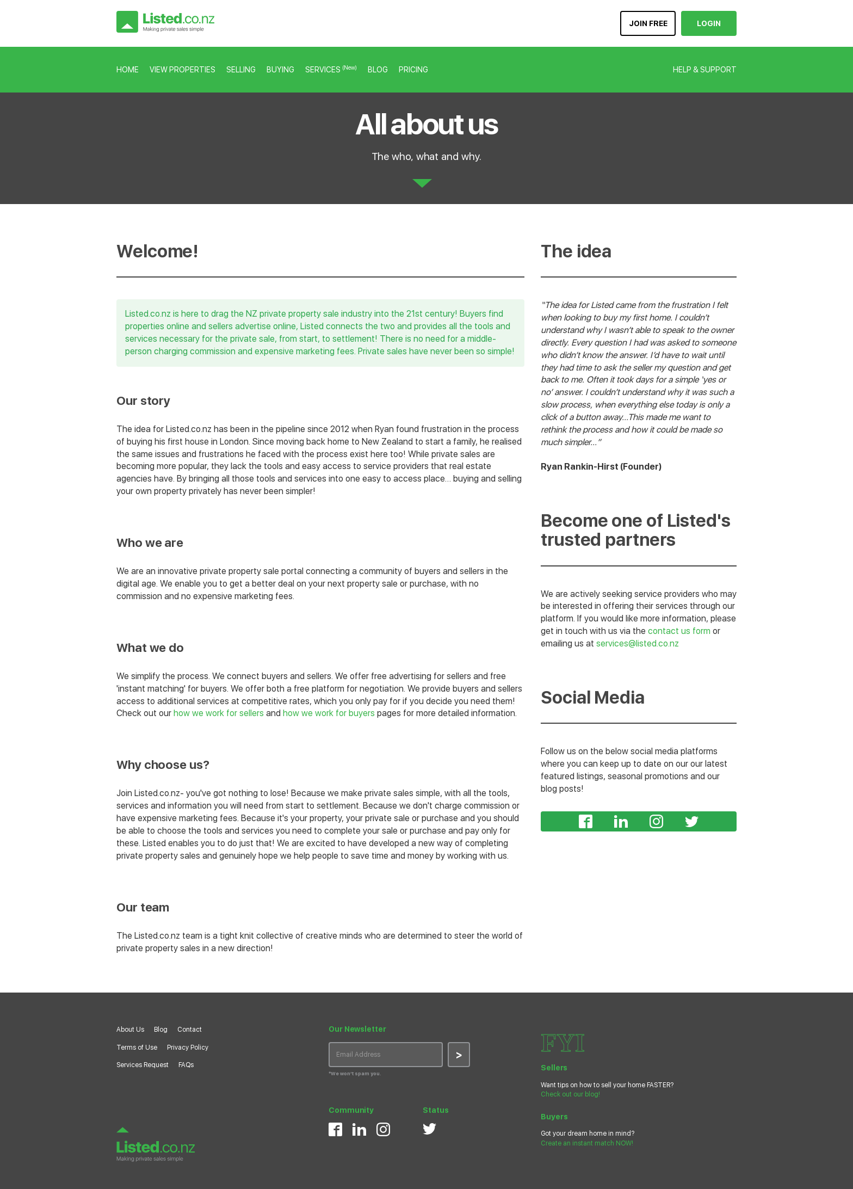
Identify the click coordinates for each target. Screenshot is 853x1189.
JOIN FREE (648, 23)
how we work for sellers (219, 713)
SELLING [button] (241, 69)
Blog (161, 1029)
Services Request (142, 1065)
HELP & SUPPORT (705, 69)
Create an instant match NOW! (587, 1143)
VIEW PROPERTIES (182, 69)
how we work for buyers (329, 713)
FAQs (186, 1065)
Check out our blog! (570, 1094)
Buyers (554, 1116)
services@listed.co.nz (637, 643)
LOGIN (709, 23)
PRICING (413, 69)
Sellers (554, 1067)
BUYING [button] (280, 69)
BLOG (378, 69)
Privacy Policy (187, 1047)
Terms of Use (136, 1047)
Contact (189, 1029)
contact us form (679, 631)
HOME (127, 69)
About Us (130, 1029)
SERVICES (331, 69)
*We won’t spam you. (355, 1073)
